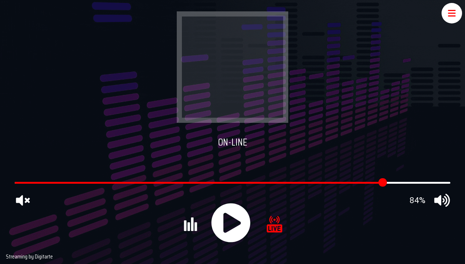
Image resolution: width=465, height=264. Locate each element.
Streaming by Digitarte (29, 256)
